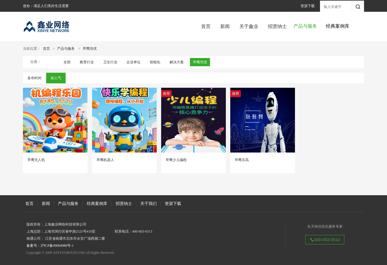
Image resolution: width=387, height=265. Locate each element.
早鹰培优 (90, 49)
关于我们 (148, 203)
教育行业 (87, 62)
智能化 (155, 62)
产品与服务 (66, 49)
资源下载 (308, 6)
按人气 (56, 78)
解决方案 (177, 62)
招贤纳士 (277, 26)
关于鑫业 (248, 26)
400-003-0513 (325, 239)
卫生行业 (110, 62)
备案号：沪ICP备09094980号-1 (50, 246)
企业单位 (133, 62)
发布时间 (34, 78)
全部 (67, 62)
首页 (206, 26)
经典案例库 (97, 203)
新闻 (225, 26)
